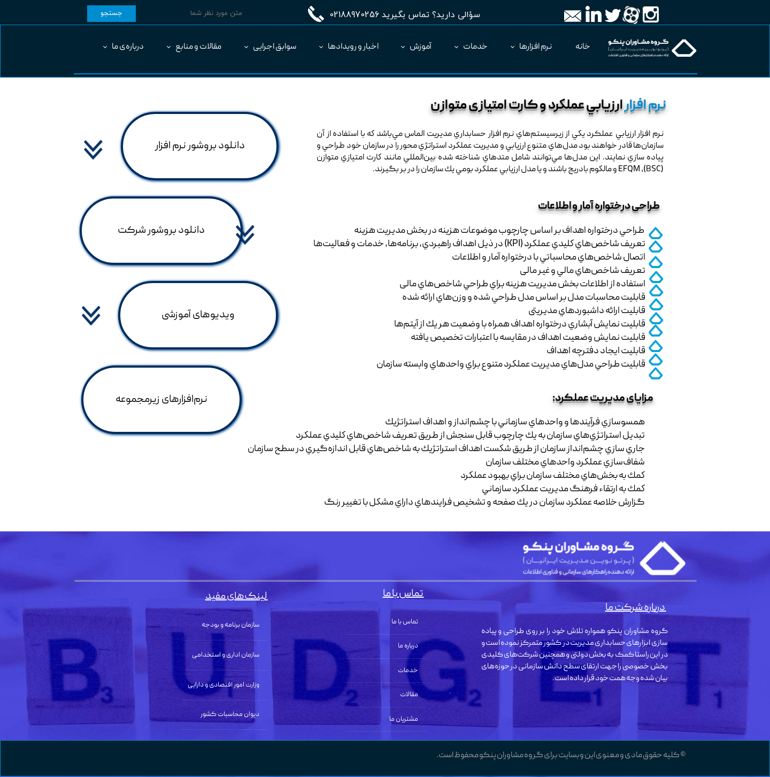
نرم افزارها (535, 47)
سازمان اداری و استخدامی (225, 655)
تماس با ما (404, 622)
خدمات (475, 47)
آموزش (421, 47)
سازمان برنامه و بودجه (230, 625)
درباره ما (408, 646)
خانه (582, 47)
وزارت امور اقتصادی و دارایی (223, 685)
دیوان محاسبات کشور (230, 715)
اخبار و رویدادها (353, 47)
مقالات (409, 695)
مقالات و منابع (198, 47)
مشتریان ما (403, 719)
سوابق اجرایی (274, 47)
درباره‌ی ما (128, 47)
